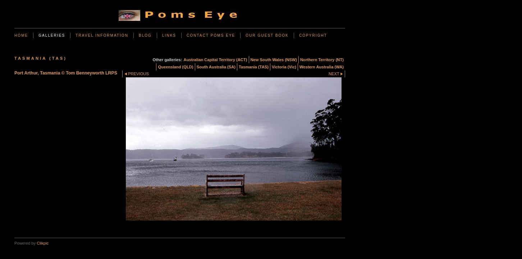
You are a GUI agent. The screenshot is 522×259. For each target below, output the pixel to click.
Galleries (51, 35)
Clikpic (43, 243)
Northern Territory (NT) (322, 60)
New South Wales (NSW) (274, 60)
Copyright (313, 35)
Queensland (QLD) (175, 67)
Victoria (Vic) (284, 67)
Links (169, 35)
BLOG (145, 35)
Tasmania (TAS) (254, 67)
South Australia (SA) (216, 67)
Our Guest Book (267, 35)
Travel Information (101, 35)
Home (21, 35)
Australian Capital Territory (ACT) (215, 60)
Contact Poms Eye (211, 35)
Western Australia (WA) (321, 67)
